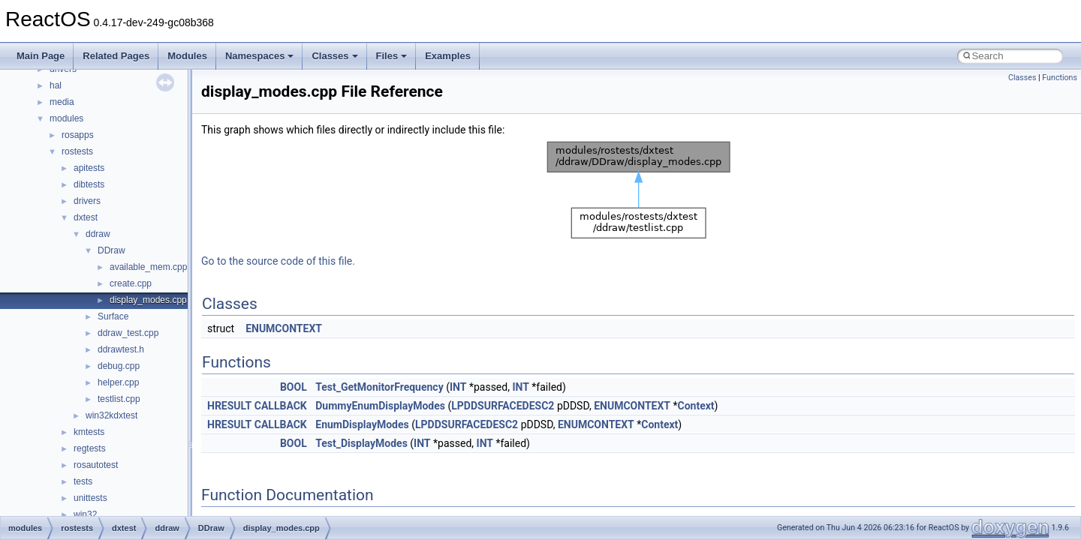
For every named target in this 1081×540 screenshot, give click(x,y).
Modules (187, 56)
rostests (77, 151)
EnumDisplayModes (362, 424)
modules (66, 118)
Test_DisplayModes (361, 443)
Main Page (41, 56)
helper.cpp (118, 382)
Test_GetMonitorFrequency (379, 387)
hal (56, 85)
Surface (113, 316)
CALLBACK (280, 406)
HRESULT (229, 406)
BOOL (293, 387)
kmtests (89, 432)
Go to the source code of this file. (278, 261)
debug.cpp (119, 366)
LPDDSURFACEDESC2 (502, 406)
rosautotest (96, 465)
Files (392, 56)
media (62, 102)
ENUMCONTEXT (283, 328)
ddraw (98, 234)
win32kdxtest (111, 415)
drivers (87, 201)
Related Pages (116, 56)
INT (458, 387)
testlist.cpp (119, 399)
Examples (448, 56)
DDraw (111, 250)
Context (696, 406)
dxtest (86, 217)
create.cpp (131, 283)
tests (83, 481)
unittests (90, 498)
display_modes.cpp (148, 300)
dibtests (89, 184)
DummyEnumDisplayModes (380, 406)
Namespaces (259, 56)
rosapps (78, 135)
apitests (89, 168)
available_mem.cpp (148, 267)
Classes (334, 56)
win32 (85, 514)
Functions (1059, 77)
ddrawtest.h (121, 349)
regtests (90, 448)
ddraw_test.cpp (128, 333)
